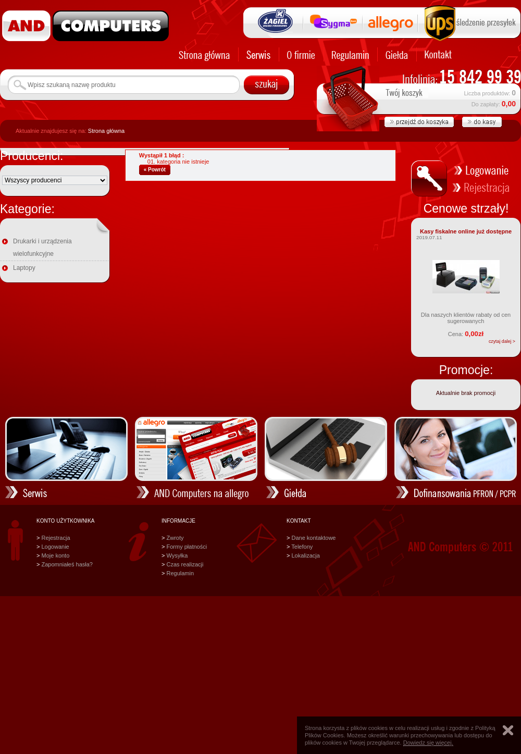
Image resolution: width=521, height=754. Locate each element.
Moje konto (55, 555)
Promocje (464, 370)
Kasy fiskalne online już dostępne (466, 231)
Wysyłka (177, 555)
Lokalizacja (305, 555)
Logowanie (55, 546)
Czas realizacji (184, 564)
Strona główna (106, 131)
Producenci (30, 156)
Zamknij (508, 730)
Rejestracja (55, 538)
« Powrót (155, 169)
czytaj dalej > (502, 341)
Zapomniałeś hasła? (66, 564)
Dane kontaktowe (313, 538)
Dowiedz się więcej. (428, 742)
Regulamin (180, 573)
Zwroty (174, 538)
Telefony (302, 546)
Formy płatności (186, 546)
